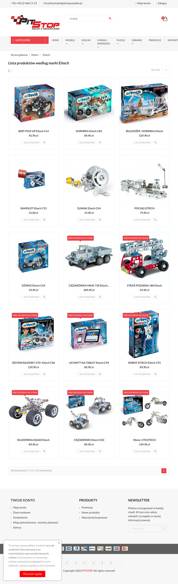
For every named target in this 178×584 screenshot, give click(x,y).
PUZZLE (121, 40)
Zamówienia (20, 517)
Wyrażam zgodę (32, 573)
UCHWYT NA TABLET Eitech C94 (89, 362)
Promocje (87, 507)
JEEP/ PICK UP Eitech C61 (33, 131)
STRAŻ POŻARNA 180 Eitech (144, 285)
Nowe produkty (91, 512)
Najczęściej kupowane (94, 517)
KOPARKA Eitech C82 (89, 131)
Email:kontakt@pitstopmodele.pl (62, 3)
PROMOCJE (155, 40)
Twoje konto (23, 500)
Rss (76, 563)
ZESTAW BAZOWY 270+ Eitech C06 (33, 362)
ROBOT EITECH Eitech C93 (144, 362)
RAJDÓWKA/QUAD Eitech (33, 440)
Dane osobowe (21, 512)
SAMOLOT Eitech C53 (33, 208)
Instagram (111, 563)
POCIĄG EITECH (145, 208)
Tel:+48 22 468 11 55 (24, 3)
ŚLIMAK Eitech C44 (89, 208)
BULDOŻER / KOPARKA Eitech (144, 131)
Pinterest (93, 563)
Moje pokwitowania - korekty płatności (35, 522)
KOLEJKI (86, 40)
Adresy (17, 527)
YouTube (85, 563)
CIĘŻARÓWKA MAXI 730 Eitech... (89, 285)
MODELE (70, 40)
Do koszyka (30, 142)
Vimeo (102, 563)
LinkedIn (120, 563)
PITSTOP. (87, 570)
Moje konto (19, 507)
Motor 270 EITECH (144, 440)
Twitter (67, 563)
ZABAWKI (137, 40)
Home (55, 40)
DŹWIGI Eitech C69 (33, 285)
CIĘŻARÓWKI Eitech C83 (89, 440)
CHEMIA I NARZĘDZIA (103, 42)
